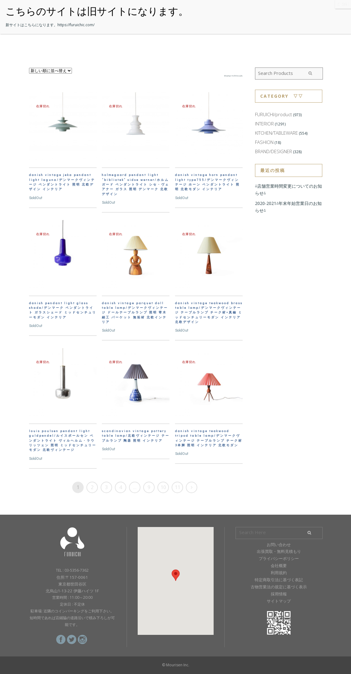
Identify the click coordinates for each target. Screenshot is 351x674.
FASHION (264, 142)
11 (177, 487)
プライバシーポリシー (279, 558)
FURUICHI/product (273, 114)
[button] (176, 575)
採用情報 (279, 594)
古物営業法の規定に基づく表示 (279, 587)
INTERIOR (264, 124)
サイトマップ (279, 601)
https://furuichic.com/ (75, 24)
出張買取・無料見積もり (279, 551)
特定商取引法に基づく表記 (279, 579)
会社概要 (279, 565)
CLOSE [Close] (343, 4)
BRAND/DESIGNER (273, 151)
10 (163, 487)
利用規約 (279, 572)
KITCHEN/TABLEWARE (276, 133)
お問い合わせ (279, 544)
